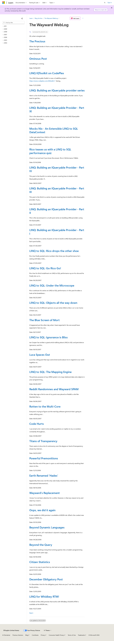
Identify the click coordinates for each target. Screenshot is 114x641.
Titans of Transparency (43, 441)
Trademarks (81, 635)
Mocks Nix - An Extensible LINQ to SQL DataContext (53, 130)
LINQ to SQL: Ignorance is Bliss (48, 337)
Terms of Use (72, 635)
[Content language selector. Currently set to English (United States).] (11, 630)
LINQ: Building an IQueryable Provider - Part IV (56, 169)
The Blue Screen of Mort (44, 320)
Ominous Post (38, 58)
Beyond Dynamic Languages (47, 527)
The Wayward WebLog (51, 18)
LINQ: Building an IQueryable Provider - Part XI (56, 109)
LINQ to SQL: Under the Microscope (51, 285)
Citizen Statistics (39, 562)
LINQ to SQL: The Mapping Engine (50, 372)
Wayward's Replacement (44, 493)
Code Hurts (36, 423)
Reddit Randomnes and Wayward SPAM (54, 389)
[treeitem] (13, 26)
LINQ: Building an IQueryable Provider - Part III (56, 190)
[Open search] (105, 2)
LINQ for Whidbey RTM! (44, 596)
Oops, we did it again (42, 510)
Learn (31, 18)
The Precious (37, 41)
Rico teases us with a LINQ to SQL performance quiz (50, 151)
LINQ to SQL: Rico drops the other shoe (54, 251)
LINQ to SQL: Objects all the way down (53, 302)
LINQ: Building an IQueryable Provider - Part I (56, 231)
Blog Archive (38, 18)
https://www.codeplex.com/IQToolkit (41, 81)
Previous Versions (18, 635)
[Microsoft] (3, 2)
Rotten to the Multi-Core (44, 406)
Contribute (35, 635)
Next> (31, 613)
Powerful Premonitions (43, 458)
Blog (26, 635)
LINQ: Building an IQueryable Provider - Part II (56, 210)
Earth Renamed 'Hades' (43, 475)
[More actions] (83, 18)
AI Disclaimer (6, 635)
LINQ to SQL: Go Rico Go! (45, 268)
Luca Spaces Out (39, 354)
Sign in (110, 2)
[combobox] (13, 22)
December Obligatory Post (46, 579)
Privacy (43, 635)
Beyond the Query (40, 544)
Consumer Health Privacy (56, 635)
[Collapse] (22, 18)
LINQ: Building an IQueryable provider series (57, 90)
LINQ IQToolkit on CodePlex (46, 73)
